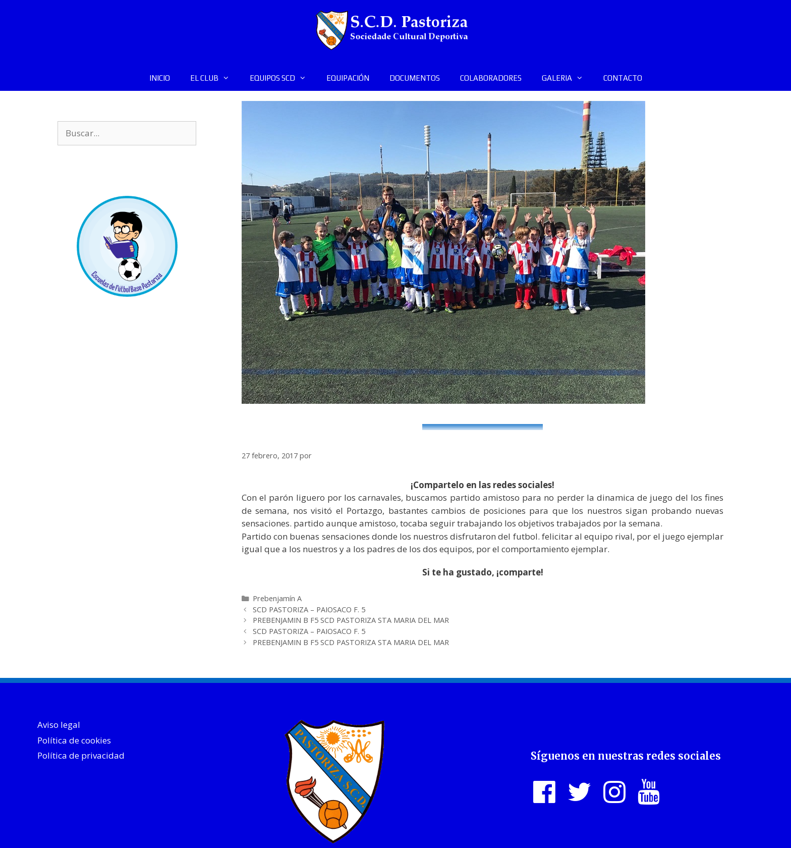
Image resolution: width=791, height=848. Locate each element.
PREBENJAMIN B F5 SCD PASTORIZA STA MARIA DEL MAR (351, 620)
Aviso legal (58, 724)
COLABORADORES (491, 78)
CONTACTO (622, 78)
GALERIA (567, 78)
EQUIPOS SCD (283, 78)
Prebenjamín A (277, 598)
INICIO (159, 78)
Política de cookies (74, 740)
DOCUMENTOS (414, 78)
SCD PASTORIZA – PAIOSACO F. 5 (309, 609)
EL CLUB (215, 78)
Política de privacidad (81, 755)
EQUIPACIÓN (347, 78)
